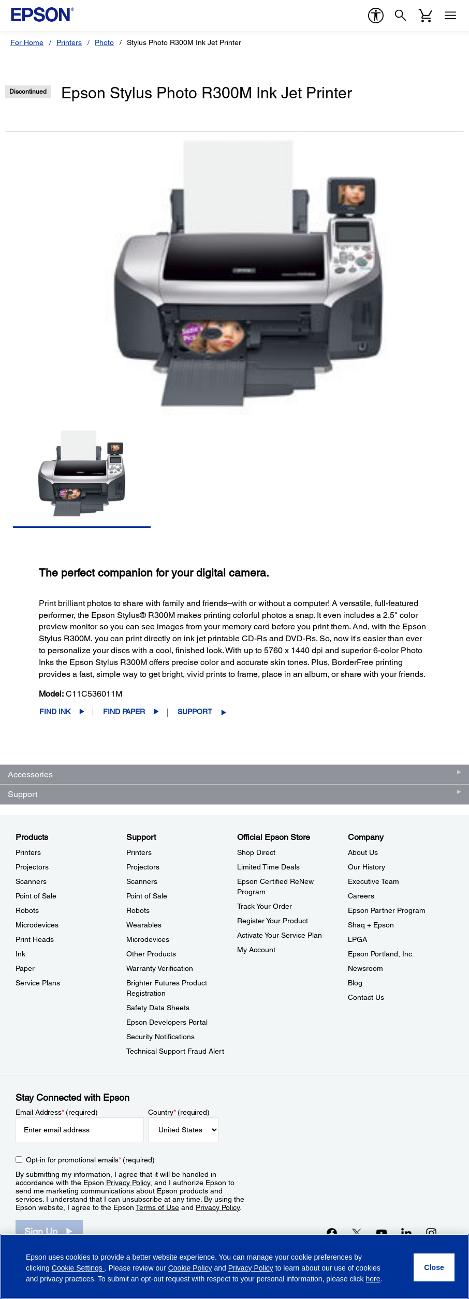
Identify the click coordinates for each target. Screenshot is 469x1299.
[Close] (434, 1267)
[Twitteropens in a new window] (356, 1233)
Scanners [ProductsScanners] (31, 881)
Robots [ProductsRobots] (27, 910)
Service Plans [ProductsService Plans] (38, 983)
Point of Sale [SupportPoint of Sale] (146, 896)
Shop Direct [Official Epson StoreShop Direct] (256, 852)
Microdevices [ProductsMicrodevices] (37, 925)
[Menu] (450, 15)
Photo (104, 42)
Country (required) (179, 1112)
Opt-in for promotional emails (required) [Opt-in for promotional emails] (90, 1160)
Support (195, 711)
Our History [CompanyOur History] (366, 867)
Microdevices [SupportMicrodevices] (147, 939)
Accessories (30, 774)
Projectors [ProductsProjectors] (32, 867)
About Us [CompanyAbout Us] (363, 852)
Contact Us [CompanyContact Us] (366, 997)
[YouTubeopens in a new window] (381, 1233)
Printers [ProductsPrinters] (28, 852)
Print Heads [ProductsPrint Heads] (35, 939)
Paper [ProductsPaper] (25, 968)
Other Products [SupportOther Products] (151, 954)
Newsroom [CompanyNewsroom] (365, 968)
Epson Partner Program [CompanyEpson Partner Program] (387, 910)
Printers (69, 42)
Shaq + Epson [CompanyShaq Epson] (371, 925)
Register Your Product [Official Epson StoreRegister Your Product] (272, 921)
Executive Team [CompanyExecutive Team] (373, 881)
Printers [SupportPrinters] (139, 852)
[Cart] (425, 15)
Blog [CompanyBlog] (355, 983)
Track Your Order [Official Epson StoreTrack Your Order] (264, 906)
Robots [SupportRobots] (138, 910)
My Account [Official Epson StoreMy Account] (256, 950)
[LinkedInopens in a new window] (406, 1233)
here (373, 1279)
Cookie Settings (78, 1268)
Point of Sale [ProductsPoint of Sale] (36, 896)
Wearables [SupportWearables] (144, 925)
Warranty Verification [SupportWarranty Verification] (159, 968)
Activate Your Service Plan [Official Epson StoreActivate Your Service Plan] (279, 935)
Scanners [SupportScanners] (141, 881)
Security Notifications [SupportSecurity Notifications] (160, 1036)
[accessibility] (376, 15)
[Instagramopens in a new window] (431, 1233)
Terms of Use (157, 1207)
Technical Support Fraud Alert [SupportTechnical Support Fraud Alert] (175, 1051)
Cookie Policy (190, 1268)
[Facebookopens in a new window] (332, 1233)
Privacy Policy (128, 1182)
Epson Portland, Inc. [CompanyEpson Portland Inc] (381, 954)
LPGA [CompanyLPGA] (357, 939)
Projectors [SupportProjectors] (142, 867)
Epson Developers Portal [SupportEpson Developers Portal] (167, 1022)
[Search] (400, 15)
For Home (26, 42)
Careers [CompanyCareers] (361, 896)
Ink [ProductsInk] (20, 954)
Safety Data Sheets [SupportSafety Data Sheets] (157, 1007)
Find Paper (124, 711)
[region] (234, 1266)
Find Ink (54, 711)
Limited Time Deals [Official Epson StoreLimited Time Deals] (268, 867)
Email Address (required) (57, 1112)
